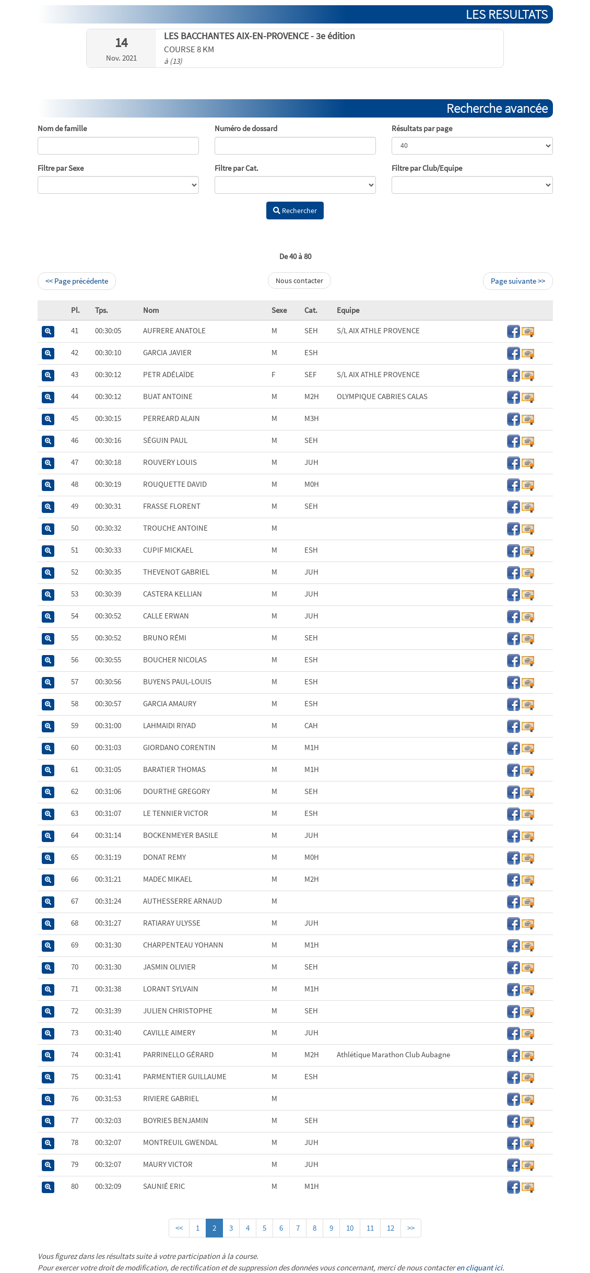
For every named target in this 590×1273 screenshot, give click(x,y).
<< (179, 1228)
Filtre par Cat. (236, 168)
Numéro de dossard (246, 128)
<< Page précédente (76, 281)
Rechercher (295, 210)
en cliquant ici (479, 1267)
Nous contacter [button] (299, 280)
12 (390, 1228)
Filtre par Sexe (61, 168)
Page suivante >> (518, 281)
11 (370, 1228)
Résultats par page (422, 128)
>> (411, 1228)
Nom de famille (62, 128)
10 (349, 1228)
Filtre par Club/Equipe (427, 168)
